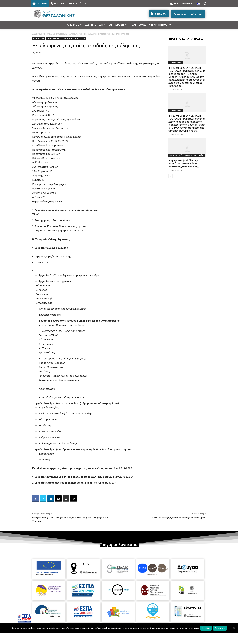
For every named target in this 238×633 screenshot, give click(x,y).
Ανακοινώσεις (75, 34)
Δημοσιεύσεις (38, 34)
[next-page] (176, 176)
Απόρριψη (220, 628)
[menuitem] (198, 4)
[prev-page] (170, 176)
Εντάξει (206, 628)
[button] (205, 3)
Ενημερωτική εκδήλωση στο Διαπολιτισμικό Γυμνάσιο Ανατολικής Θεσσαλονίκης (184, 163)
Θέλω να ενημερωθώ (57, 34)
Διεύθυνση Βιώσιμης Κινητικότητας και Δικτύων (66, 38)
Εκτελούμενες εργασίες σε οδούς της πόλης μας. (179, 517)
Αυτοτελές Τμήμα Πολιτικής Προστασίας (186, 155)
